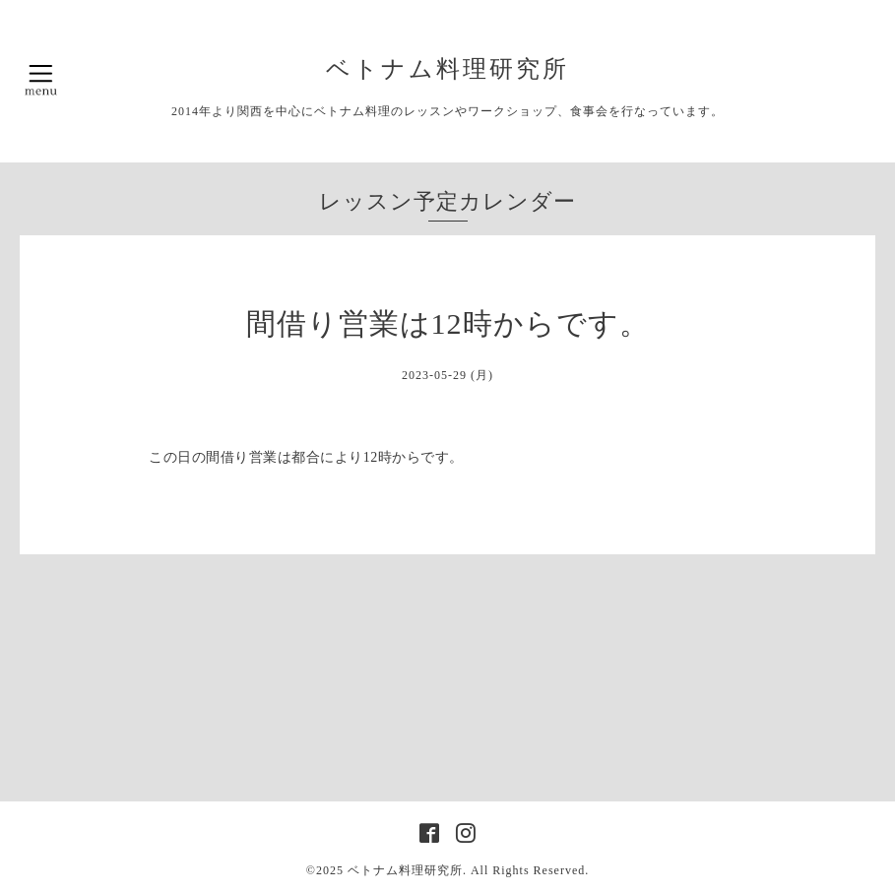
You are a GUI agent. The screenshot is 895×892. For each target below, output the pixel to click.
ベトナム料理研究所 (461, 69)
